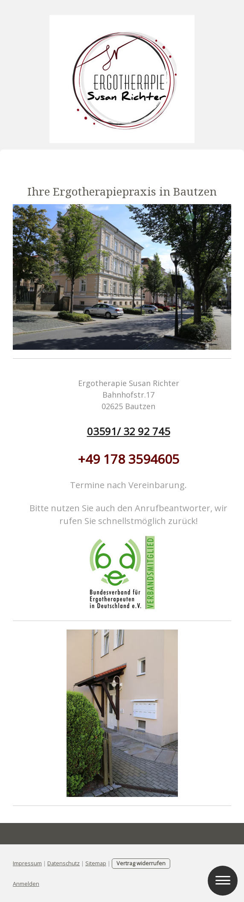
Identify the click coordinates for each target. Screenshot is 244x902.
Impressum (27, 863)
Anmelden (26, 883)
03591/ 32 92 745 (128, 431)
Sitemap (95, 863)
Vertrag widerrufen (141, 863)
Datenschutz (63, 863)
